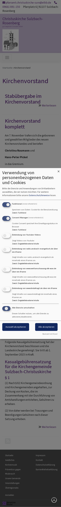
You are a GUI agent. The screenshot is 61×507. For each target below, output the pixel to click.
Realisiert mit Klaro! (49, 334)
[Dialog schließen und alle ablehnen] (58, 170)
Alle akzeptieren (46, 327)
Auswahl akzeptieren (16, 327)
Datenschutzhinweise (39, 195)
